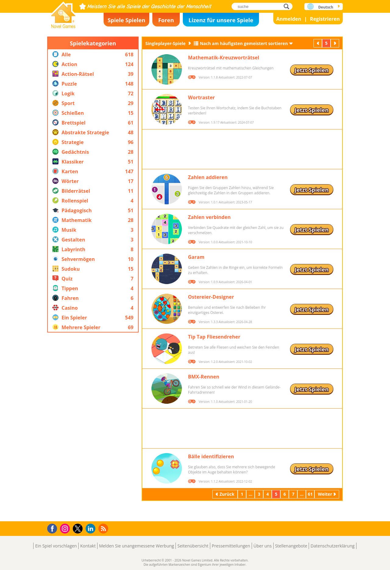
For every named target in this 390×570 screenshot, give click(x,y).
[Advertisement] (93, 427)
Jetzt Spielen (311, 70)
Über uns (263, 546)
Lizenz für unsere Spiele (221, 20)
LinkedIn (91, 528)
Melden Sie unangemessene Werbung (136, 546)
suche (288, 6)
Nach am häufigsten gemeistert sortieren (244, 43)
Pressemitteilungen (231, 546)
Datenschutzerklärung (332, 546)
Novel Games (63, 13)
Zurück (318, 43)
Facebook (54, 527)
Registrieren (325, 19)
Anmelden (288, 19)
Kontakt (88, 546)
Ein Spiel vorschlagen (56, 546)
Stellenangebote (291, 546)
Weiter (335, 43)
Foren (166, 20)
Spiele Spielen (126, 20)
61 (310, 494)
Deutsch (325, 7)
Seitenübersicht (192, 546)
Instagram (66, 528)
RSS (104, 528)
